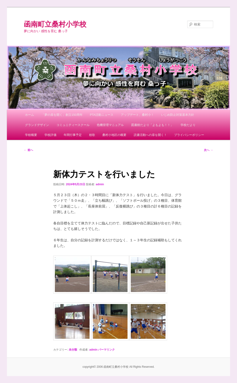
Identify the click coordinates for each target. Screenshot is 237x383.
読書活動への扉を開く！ (150, 135)
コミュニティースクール (73, 125)
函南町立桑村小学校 (55, 24)
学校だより (188, 125)
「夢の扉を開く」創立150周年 (62, 114)
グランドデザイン (37, 125)
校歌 (92, 135)
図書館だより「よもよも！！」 (152, 125)
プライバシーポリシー (189, 135)
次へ (208, 150)
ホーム (29, 114)
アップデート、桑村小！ (137, 114)
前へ (28, 150)
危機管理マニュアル (110, 125)
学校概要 (31, 135)
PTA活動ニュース (101, 114)
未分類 (73, 349)
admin (100, 184)
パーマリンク (106, 349)
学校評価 (50, 135)
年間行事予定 (73, 135)
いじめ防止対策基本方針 (177, 114)
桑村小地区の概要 (114, 135)
